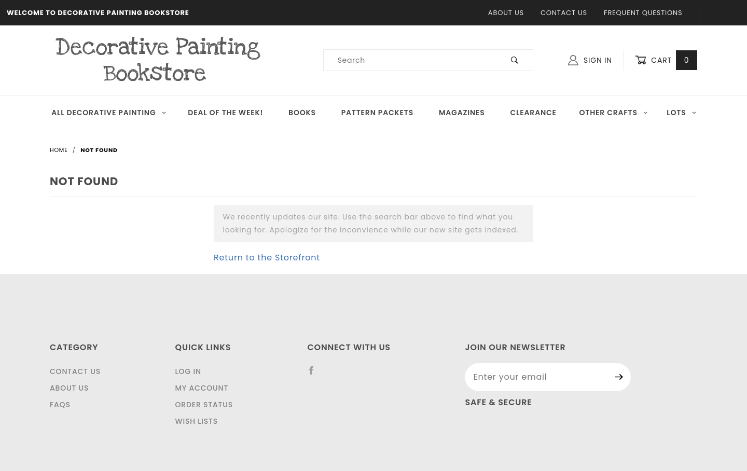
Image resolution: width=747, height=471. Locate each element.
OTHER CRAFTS (613, 112)
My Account (202, 388)
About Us (506, 13)
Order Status (204, 404)
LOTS (682, 112)
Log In (188, 371)
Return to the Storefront (267, 258)
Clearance (533, 112)
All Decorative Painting (109, 112)
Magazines (462, 112)
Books (302, 112)
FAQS (60, 404)
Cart (666, 60)
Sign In (590, 60)
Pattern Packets (377, 112)
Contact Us (564, 13)
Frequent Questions (643, 13)
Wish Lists (196, 421)
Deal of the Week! (225, 112)
